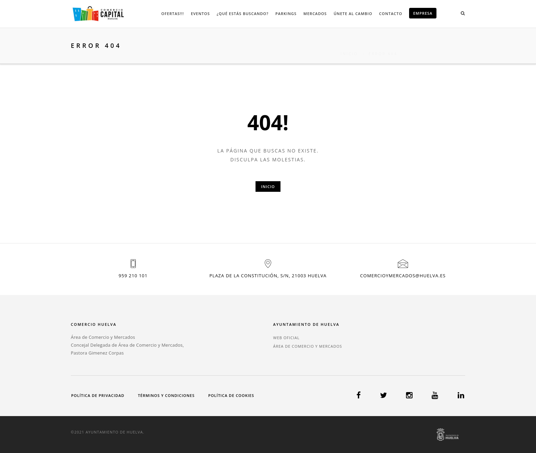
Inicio (349, 45)
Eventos (200, 13)
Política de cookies (231, 395)
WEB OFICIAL (286, 337)
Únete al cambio (353, 13)
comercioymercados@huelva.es (403, 275)
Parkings (286, 13)
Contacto (390, 13)
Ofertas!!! (172, 13)
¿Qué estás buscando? (243, 13)
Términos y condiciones (166, 395)
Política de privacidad (97, 395)
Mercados (315, 13)
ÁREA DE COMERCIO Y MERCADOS (307, 346)
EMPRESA (423, 13)
